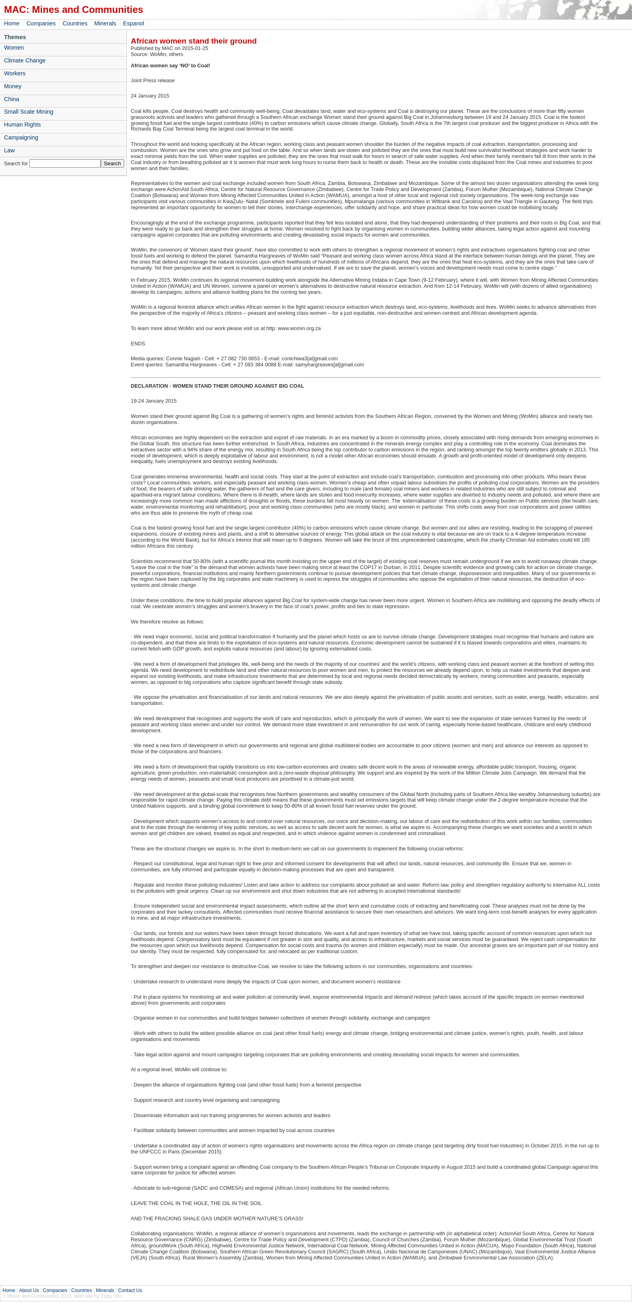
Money (12, 86)
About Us (29, 1290)
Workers (14, 73)
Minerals (105, 23)
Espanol (133, 23)
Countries (74, 23)
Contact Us (130, 1290)
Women (14, 47)
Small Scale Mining (28, 111)
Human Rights (22, 124)
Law (9, 150)
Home (11, 23)
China (11, 99)
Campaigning (21, 137)
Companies (41, 23)
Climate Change (25, 60)
